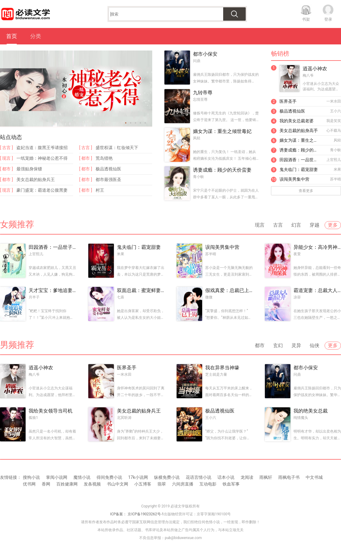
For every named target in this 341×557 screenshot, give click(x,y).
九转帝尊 (203, 93)
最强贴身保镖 (29, 168)
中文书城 (314, 477)
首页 (11, 36)
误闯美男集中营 (294, 179)
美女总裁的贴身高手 (298, 130)
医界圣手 (288, 101)
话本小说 (225, 477)
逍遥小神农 (315, 68)
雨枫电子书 (289, 477)
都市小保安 (205, 54)
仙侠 (314, 345)
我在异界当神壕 (222, 368)
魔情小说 (81, 477)
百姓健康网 (67, 484)
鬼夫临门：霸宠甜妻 (298, 169)
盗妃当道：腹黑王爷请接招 (42, 147)
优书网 (29, 484)
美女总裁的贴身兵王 (35, 179)
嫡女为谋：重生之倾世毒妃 (222, 131)
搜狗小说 (31, 477)
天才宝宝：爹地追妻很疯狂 (52, 290)
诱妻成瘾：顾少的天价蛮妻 (222, 170)
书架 (306, 19)
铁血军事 (231, 484)
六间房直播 (182, 484)
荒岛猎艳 (104, 158)
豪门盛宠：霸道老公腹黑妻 (42, 190)
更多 (333, 225)
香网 (46, 484)
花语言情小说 (198, 477)
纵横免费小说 (167, 477)
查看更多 (306, 191)
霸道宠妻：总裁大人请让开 (317, 290)
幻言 (296, 225)
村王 (100, 190)
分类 (35, 36)
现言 (260, 225)
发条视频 (92, 484)
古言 (278, 225)
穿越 (314, 225)
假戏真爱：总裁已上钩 (229, 290)
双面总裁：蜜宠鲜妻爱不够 (140, 290)
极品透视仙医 (108, 168)
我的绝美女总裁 (311, 411)
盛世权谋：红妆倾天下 (117, 147)
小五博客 (142, 484)
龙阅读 (247, 477)
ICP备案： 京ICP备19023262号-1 (137, 514)
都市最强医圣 (108, 179)
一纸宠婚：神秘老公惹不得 (42, 158)
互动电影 (207, 484)
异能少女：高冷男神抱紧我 (317, 247)
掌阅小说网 (56, 477)
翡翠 (161, 484)
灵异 (296, 345)
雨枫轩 (265, 477)
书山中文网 (117, 484)
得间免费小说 (109, 477)
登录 (328, 19)
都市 (260, 345)
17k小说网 (138, 477)
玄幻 (278, 345)
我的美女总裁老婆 (296, 120)
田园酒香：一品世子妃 (300, 159)
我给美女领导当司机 (50, 411)
